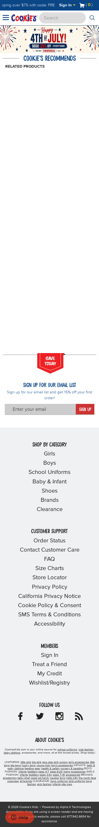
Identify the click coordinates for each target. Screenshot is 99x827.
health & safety (50, 768)
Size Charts (49, 568)
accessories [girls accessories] (73, 775)
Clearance (50, 509)
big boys (16, 765)
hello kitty (72, 778)
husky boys (29, 765)
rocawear (13, 781)
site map (67, 784)
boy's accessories (62, 765)
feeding (29, 768)
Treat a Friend (49, 664)
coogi (34, 778)
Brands (50, 500)
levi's (62, 778)
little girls (26, 762)
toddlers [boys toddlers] (32, 771)
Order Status (49, 541)
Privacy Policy (49, 587)
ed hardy (43, 778)
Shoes (50, 491)
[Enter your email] (40, 409)
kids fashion (86, 749)
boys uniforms (59, 781)
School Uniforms (49, 472)
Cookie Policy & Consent (49, 605)
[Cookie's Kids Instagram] (59, 718)
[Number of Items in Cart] (86, 5)
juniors (63, 762)
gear (37, 768)
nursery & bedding (71, 768)
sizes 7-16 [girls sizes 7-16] (59, 775)
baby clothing (12, 752)
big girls (36, 762)
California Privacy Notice (49, 596)
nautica (54, 778)
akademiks (10, 778)
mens (66, 771)
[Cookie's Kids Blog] (79, 718)
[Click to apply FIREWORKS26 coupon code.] (49, 51)
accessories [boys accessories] (78, 771)
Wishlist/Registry (49, 683)
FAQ (49, 559)
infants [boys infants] (22, 771)
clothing (19, 768)
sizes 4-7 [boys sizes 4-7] (43, 771)
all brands (26, 781)
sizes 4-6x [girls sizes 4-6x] (46, 775)
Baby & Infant (49, 482)
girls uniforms (77, 781)
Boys (49, 463)
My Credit (49, 674)
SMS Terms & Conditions (49, 615)
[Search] (62, 17)
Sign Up (85, 409)
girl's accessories (78, 762)
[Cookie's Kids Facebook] (20, 718)
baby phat (23, 778)
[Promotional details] (59, 51)
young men (43, 765)
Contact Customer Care (49, 550)
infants (57, 784)
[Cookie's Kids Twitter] (40, 718)
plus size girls (50, 762)
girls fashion (44, 784)
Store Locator (49, 578)
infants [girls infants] (24, 775)
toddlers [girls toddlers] (34, 775)
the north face (87, 778)
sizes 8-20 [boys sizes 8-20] (56, 771)
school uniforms (67, 749)
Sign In (67, 5)
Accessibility (49, 624)
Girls (49, 454)
